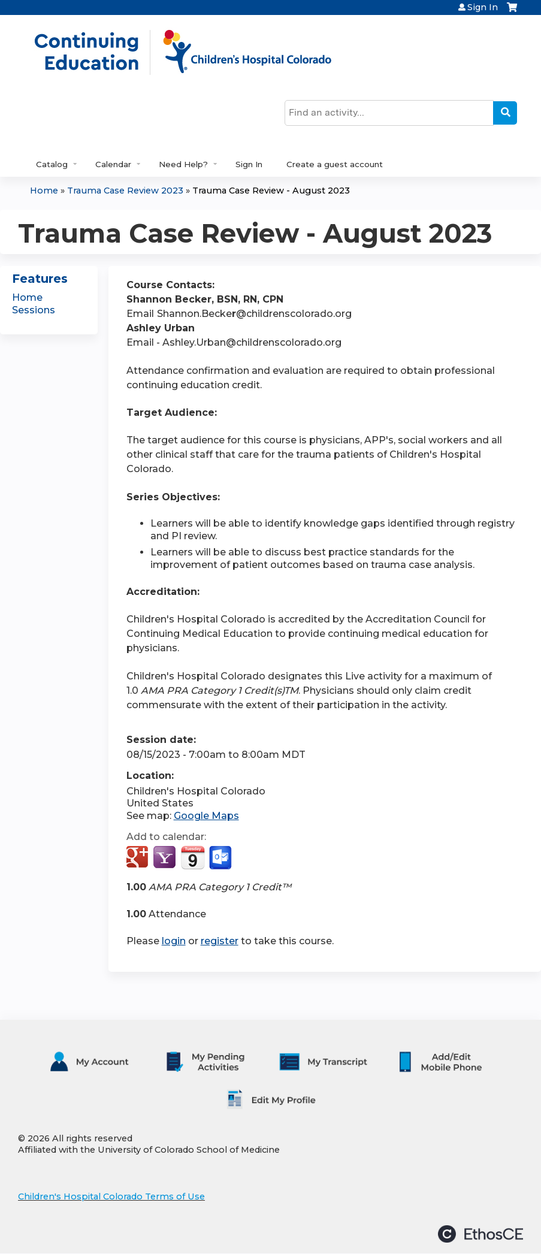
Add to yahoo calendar (165, 858)
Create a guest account (334, 164)
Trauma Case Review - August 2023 (271, 190)
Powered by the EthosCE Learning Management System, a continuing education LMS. (480, 1234)
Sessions (33, 310)
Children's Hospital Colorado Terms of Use (111, 1196)
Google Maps (206, 815)
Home (44, 190)
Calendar (113, 164)
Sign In (482, 7)
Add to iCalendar (192, 857)
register (219, 941)
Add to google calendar (138, 858)
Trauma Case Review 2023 (125, 190)
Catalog (52, 164)
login (174, 941)
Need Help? (183, 164)
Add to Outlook (221, 858)
